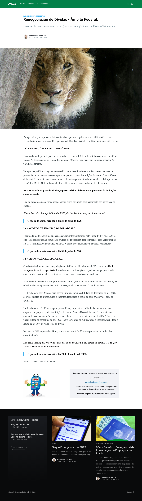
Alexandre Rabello (37, 35)
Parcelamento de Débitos (34, 16)
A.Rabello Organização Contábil (19, 492)
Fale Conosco (43, 4)
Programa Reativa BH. (20, 424)
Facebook (130, 492)
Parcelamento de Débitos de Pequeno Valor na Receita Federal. (27, 435)
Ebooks (31, 4)
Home (22, 4)
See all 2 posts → (19, 448)
